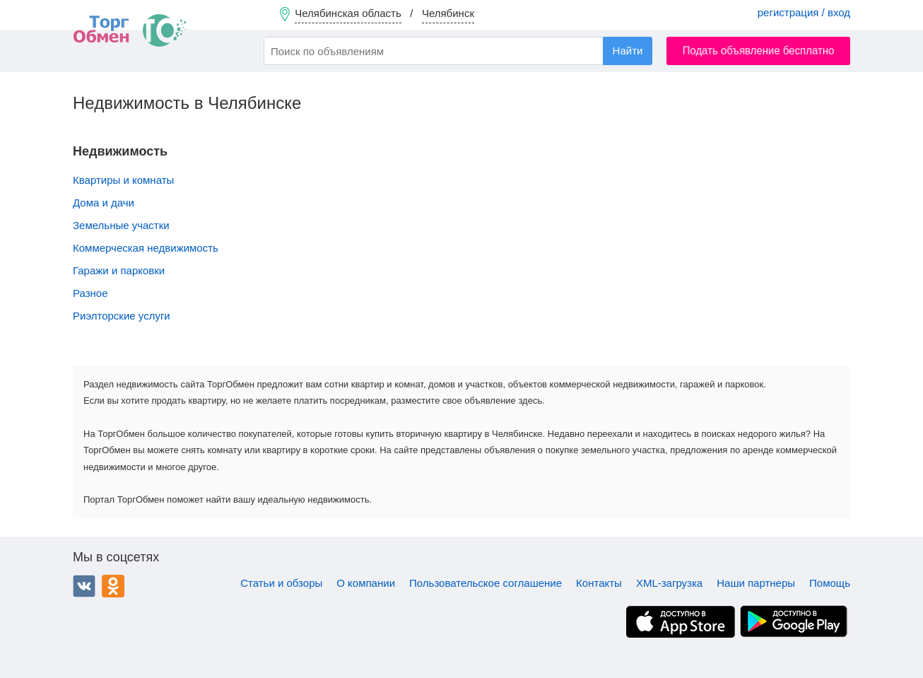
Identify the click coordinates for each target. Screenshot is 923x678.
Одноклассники (113, 586)
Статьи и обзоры (281, 583)
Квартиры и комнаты (123, 180)
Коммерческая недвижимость (145, 248)
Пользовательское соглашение (485, 583)
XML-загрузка (669, 583)
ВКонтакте (84, 586)
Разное (90, 293)
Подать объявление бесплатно (759, 51)
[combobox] (458, 51)
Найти (628, 51)
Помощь (829, 583)
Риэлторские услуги (121, 316)
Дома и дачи (103, 203)
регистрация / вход (804, 12)
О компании (365, 583)
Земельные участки (121, 225)
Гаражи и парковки (119, 270)
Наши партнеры (756, 583)
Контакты (599, 583)
